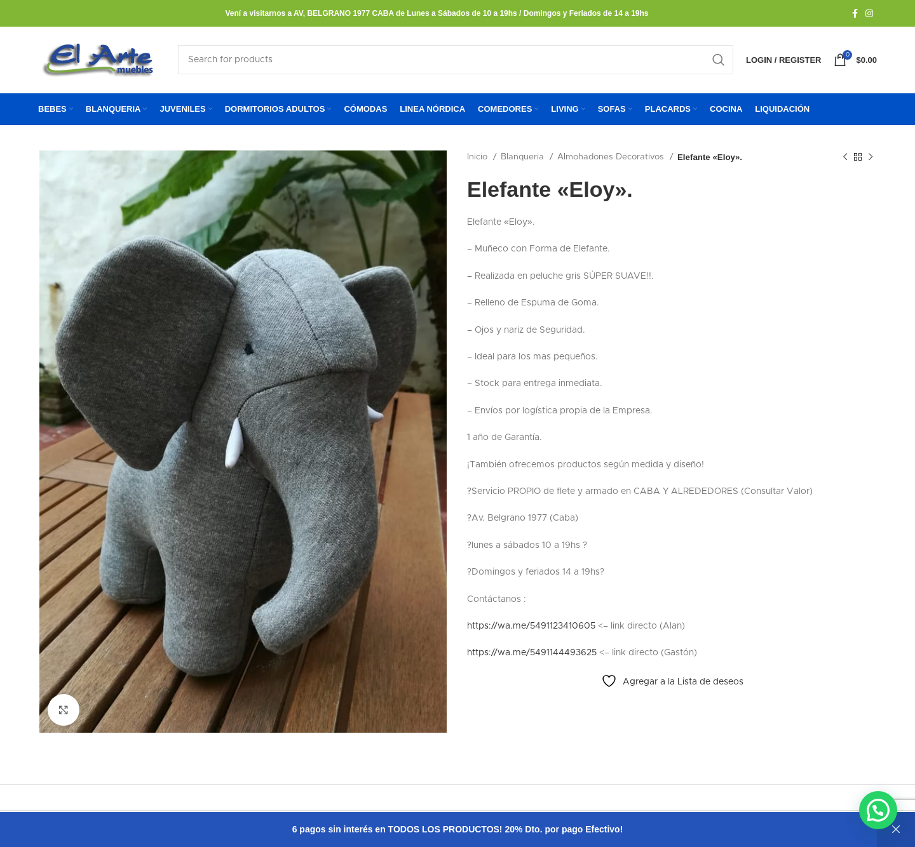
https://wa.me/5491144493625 (532, 652)
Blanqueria (523, 156)
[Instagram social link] (869, 13)
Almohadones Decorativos (612, 156)
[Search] (455, 59)
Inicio (478, 156)
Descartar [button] (896, 829)
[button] (878, 809)
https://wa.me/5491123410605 (531, 626)
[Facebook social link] (855, 13)
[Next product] (870, 157)
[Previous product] (845, 157)
